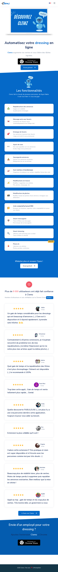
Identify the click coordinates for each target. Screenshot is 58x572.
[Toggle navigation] (54, 3)
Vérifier (49, 298)
